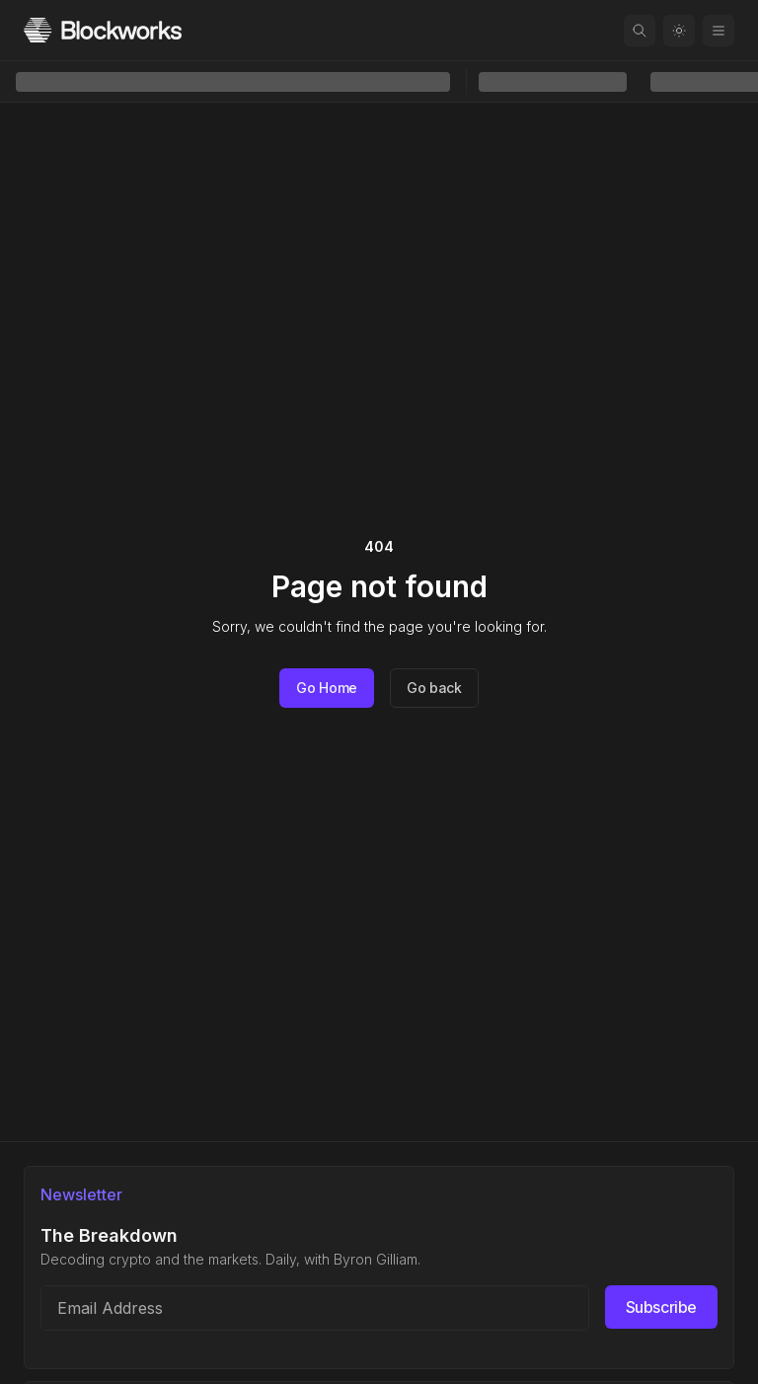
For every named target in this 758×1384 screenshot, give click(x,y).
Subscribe (661, 1307)
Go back (434, 687)
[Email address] (314, 1308)
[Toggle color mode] (679, 30)
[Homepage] (103, 30)
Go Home (326, 687)
